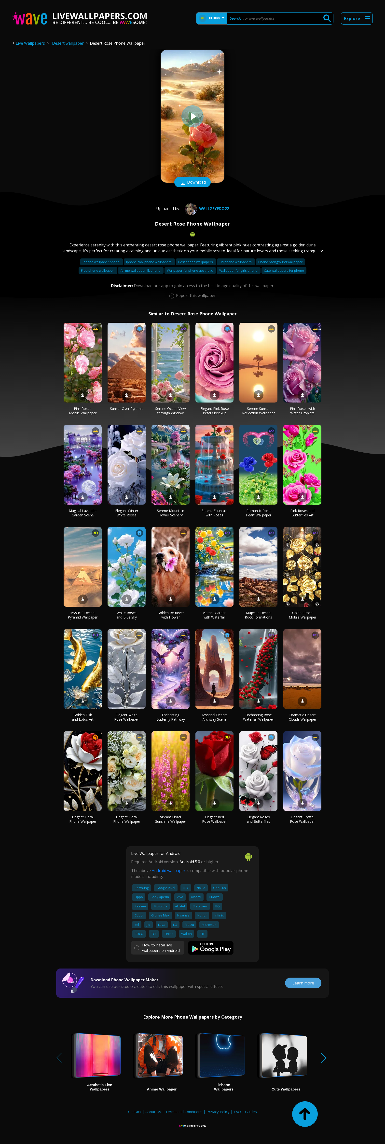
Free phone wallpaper (98, 270)
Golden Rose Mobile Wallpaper (302, 614)
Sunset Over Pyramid (126, 408)
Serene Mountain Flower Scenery (170, 512)
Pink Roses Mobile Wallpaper (82, 410)
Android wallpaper (168, 870)
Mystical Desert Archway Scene (214, 717)
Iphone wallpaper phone (101, 262)
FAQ (237, 1111)
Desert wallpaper (68, 43)
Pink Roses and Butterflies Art (302, 512)
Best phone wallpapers (196, 262)
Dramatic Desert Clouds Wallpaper (302, 717)
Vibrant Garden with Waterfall (214, 614)
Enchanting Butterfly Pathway (170, 717)
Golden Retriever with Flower (170, 614)
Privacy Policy (218, 1111)
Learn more (303, 983)
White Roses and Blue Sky (126, 614)
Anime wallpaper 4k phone (141, 270)
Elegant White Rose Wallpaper (126, 717)
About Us (153, 1111)
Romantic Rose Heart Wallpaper (258, 512)
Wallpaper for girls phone (238, 270)
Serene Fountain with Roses (215, 512)
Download (192, 182)
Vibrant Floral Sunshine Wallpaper (170, 819)
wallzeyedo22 (206, 208)
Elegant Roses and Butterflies (258, 819)
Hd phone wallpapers (236, 262)
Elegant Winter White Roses (126, 512)
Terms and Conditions (183, 1111)
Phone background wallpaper (280, 262)
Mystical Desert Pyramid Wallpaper (82, 614)
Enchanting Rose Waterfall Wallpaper (258, 717)
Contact (134, 1111)
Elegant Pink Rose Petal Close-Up (214, 410)
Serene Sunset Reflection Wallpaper (258, 410)
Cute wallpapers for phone (284, 270)
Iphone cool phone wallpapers (149, 262)
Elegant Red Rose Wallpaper (214, 819)
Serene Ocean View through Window (170, 410)
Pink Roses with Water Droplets (302, 410)
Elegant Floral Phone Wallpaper (82, 819)
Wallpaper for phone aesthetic (190, 270)
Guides (251, 1111)
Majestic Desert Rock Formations (258, 614)
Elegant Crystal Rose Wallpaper (302, 819)
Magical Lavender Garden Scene (83, 512)
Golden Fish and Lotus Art (83, 717)
